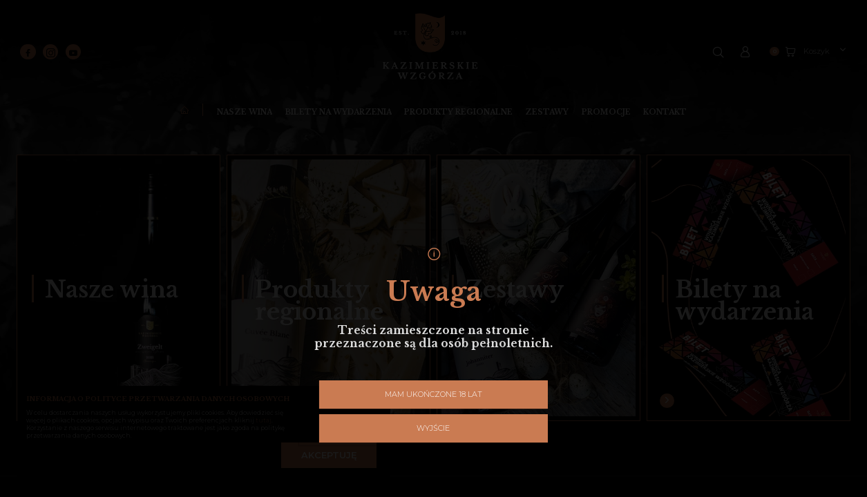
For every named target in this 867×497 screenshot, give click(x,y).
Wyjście (485, 307)
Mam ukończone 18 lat (382, 307)
